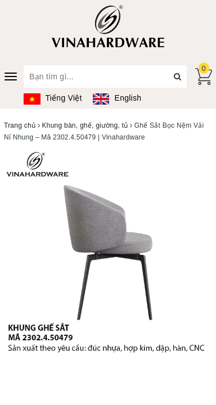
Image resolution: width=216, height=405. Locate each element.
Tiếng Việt (53, 97)
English (117, 97)
